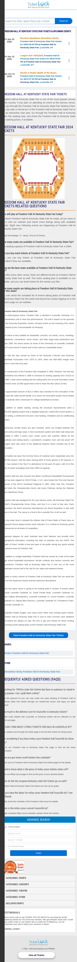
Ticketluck (38, 4)
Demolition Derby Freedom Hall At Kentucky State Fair (32, 671)
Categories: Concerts (17, 884)
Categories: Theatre (16, 890)
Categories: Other (15, 897)
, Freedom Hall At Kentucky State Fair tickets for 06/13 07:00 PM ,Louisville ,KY (41, 77)
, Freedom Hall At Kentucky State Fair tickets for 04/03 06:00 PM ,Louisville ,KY (41, 43)
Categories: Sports (16, 878)
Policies (52, 949)
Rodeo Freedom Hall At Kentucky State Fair (27, 653)
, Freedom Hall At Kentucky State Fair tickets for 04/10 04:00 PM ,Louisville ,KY (40, 60)
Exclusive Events (15, 903)
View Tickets (70, 44)
